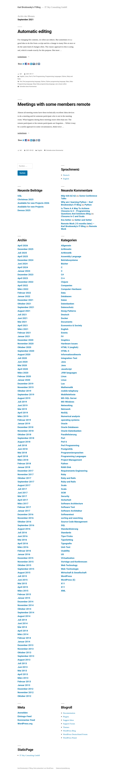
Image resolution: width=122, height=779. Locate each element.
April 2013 (23, 674)
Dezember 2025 (25, 249)
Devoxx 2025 (24, 210)
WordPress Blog (69, 731)
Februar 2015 (24, 594)
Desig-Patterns (68, 311)
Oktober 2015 (24, 565)
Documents (66, 322)
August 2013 (24, 659)
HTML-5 (65, 351)
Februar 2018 (24, 463)
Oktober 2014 (24, 609)
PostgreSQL (67, 449)
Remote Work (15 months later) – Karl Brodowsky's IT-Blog (77, 225)
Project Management (71, 460)
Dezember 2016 (25, 514)
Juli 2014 (22, 620)
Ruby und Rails (68, 481)
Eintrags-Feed (24, 716)
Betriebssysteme (69, 260)
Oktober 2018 (24, 434)
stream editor (62, 84)
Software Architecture (72, 503)
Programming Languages (53, 76)
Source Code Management (74, 521)
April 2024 (23, 267)
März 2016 (23, 547)
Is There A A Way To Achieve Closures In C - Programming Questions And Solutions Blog (76, 211)
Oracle (64, 423)
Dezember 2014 (25, 601)
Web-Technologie (70, 569)
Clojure (64, 282)
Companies (66, 285)
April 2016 (23, 543)
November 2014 (26, 605)
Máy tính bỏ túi (68, 196)
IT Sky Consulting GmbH (30, 755)
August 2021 (24, 311)
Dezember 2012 (25, 689)
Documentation (69, 713)
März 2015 (23, 590)
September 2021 (26, 307)
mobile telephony (69, 391)
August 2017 (24, 485)
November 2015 (26, 561)
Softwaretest (67, 514)
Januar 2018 (24, 467)
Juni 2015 (23, 580)
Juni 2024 (23, 263)
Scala (64, 485)
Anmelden (23, 712)
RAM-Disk (66, 467)
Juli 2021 (22, 314)
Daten (64, 300)
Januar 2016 (24, 554)
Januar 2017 (24, 510)
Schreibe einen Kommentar (28, 86)
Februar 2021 (24, 332)
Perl (21, 81)
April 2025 (23, 256)
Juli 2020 (22, 358)
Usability (65, 550)
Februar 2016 (24, 550)
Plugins (66, 716)
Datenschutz (67, 307)
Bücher (64, 263)
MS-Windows (67, 401)
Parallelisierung (69, 434)
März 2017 (23, 503)
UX (62, 554)
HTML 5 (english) (69, 347)
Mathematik (67, 387)
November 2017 (26, 474)
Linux (26, 76)
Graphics (65, 340)
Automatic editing (35, 31)
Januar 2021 (24, 336)
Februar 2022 (24, 292)
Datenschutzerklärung (63, 768)
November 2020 (26, 343)
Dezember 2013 (25, 645)
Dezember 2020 (25, 340)
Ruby (34, 84)
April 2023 (23, 278)
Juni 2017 (23, 492)
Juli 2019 (22, 401)
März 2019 (23, 416)
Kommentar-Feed (26, 720)
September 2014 (26, 612)
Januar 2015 (24, 598)
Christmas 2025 (25, 199)
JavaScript (66, 369)
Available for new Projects (31, 206)
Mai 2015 (22, 583)
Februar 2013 (24, 681)
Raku (67, 81)
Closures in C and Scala (73, 216)
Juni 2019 (23, 405)
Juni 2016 (23, 536)
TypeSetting (67, 540)
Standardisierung (69, 529)
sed (56, 84)
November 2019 (26, 387)
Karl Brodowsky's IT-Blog (29, 7)
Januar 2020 (24, 380)
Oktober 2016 (24, 521)
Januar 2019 (24, 423)
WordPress (66, 576)
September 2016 (26, 525)
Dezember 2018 (25, 427)
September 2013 (26, 656)
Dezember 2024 (25, 260)
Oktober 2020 (24, 347)
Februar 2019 (24, 420)
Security (65, 496)
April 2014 (23, 630)
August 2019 (24, 398)
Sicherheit (66, 500)
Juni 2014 (23, 623)
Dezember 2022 (25, 282)
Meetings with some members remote (54, 104)
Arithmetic (66, 249)
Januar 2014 (24, 641)
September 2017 (26, 481)
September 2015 (26, 569)
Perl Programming (39, 76)
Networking (67, 405)
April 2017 (23, 500)
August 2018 (24, 441)
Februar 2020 (24, 376)
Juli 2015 (22, 576)
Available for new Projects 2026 (33, 203)
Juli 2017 (22, 489)
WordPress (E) (68, 580)
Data (63, 292)
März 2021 (23, 329)
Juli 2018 (22, 445)
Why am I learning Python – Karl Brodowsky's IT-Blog (77, 203)
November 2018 (26, 431)
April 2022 (23, 285)
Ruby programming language (46, 84)
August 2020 (24, 354)
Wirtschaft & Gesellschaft (74, 572)
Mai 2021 (22, 322)
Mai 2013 (22, 670)
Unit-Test (65, 547)
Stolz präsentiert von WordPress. (43, 768)
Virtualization (67, 558)
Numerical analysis (70, 416)
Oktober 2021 (24, 303)
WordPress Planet (70, 738)
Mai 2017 (22, 496)
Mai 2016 (22, 540)
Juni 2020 (23, 362)
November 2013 (26, 649)
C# (62, 274)
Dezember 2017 (25, 470)
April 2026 (23, 245)
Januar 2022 (24, 296)
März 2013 (23, 678)
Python (64, 76)
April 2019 (23, 412)
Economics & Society (71, 325)
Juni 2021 (23, 318)
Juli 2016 (22, 532)
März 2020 (23, 372)
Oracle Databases (70, 427)
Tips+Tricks (67, 536)
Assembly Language (71, 256)
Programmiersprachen (72, 452)
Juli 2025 (22, 252)
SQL (63, 525)
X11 (63, 583)
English (22, 76)
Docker (64, 318)
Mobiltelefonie (68, 394)
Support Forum (69, 723)
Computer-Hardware (71, 289)
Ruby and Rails (68, 478)
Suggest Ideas (68, 720)
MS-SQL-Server (69, 398)
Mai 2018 (22, 452)
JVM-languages (69, 372)
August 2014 (24, 616)
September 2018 (26, 438)
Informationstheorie (71, 354)
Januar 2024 (24, 271)
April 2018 (23, 456)
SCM (63, 492)
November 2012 (26, 692)
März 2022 (23, 289)
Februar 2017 (24, 507)
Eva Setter (66, 220)
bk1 (21, 74)
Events (64, 332)
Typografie (66, 543)
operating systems (70, 420)
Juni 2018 (23, 449)
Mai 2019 (22, 409)
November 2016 (26, 518)
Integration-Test (69, 358)
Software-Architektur (71, 510)
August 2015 (24, 572)
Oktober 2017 (24, 478)
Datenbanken (67, 303)
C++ (63, 278)
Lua (63, 383)
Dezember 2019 (25, 383)
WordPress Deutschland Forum (75, 734)
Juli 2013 (22, 663)
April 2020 (23, 369)
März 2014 (23, 634)
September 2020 (26, 351)
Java (63, 362)
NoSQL (64, 412)
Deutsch (66, 175)
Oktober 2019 (24, 391)
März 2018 (23, 460)
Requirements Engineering (74, 470)
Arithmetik (66, 252)
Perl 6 (31, 76)
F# (62, 336)
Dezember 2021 (25, 300)
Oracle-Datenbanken (71, 431)
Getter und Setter (83, 220)
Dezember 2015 (25, 558)
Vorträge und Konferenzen (74, 561)
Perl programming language (31, 81)
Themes (66, 727)
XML (63, 590)
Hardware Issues (69, 343)
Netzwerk (66, 409)
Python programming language (55, 81)
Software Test (68, 507)
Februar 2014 (24, 638)
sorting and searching (72, 518)
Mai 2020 (22, 365)
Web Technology (69, 565)
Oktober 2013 (24, 652)
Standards (66, 532)
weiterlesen (22, 56)
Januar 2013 (24, 685)
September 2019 (26, 394)
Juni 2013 (23, 667)
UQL (20, 196)
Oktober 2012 (24, 696)
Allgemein (66, 245)
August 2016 (24, 529)
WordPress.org (25, 723)
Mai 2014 (22, 627)
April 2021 (23, 325)
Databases (66, 296)
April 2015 (23, 587)
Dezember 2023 (25, 274)
